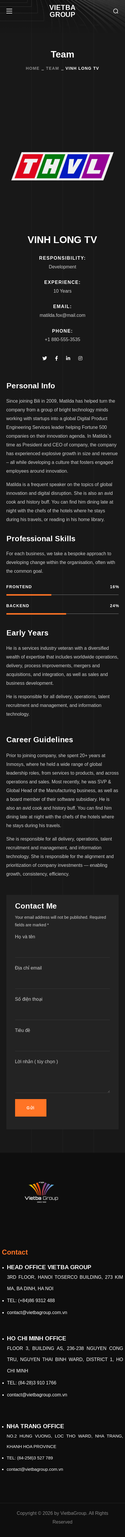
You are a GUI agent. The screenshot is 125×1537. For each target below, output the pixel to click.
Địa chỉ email (62, 977)
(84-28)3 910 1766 (37, 1382)
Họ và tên (62, 946)
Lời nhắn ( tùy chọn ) (62, 1076)
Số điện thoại (62, 1008)
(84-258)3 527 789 (35, 1457)
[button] (116, 11)
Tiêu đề (62, 1039)
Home (33, 68)
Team (52, 68)
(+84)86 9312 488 (36, 1300)
